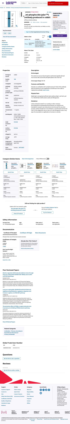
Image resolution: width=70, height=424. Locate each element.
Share (49, 12)
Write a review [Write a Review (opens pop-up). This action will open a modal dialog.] (36, 22)
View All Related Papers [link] (9, 322)
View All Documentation (9, 36)
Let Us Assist (56, 49)
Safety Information (7, 48)
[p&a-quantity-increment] (66, 32)
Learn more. (46, 90)
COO (9, 33)
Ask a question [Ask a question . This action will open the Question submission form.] (43, 22)
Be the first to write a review (12, 370)
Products (2, 7)
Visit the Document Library (27, 248)
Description (5, 44)
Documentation (6, 50)
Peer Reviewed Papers (8, 52)
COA (5, 33)
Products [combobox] (23, 3)
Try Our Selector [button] (47, 212)
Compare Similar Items (8, 46)
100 (15, 79)
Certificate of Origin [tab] (26, 233)
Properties (4, 42)
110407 (4, 246)
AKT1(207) (21, 147)
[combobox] (38, 3)
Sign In (27, 32)
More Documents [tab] (40, 233)
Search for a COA (6, 260)
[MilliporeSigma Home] (11, 3)
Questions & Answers (7, 55)
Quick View (11, 172)
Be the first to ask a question (12, 358)
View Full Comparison (28, 158)
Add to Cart (60, 35)
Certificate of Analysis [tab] (10, 233)
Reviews (4, 57)
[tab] (3, 7)
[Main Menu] (3, 3)
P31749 (16, 122)
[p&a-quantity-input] (60, 32)
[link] (7, 389)
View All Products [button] (18, 213)
